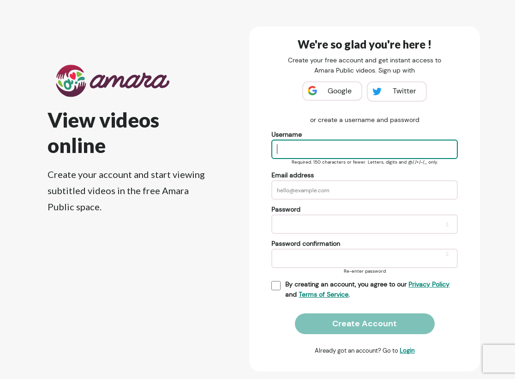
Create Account (364, 323)
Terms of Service (323, 294)
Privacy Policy (428, 284)
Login (407, 351)
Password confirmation (305, 243)
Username (286, 134)
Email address (292, 175)
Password (285, 209)
